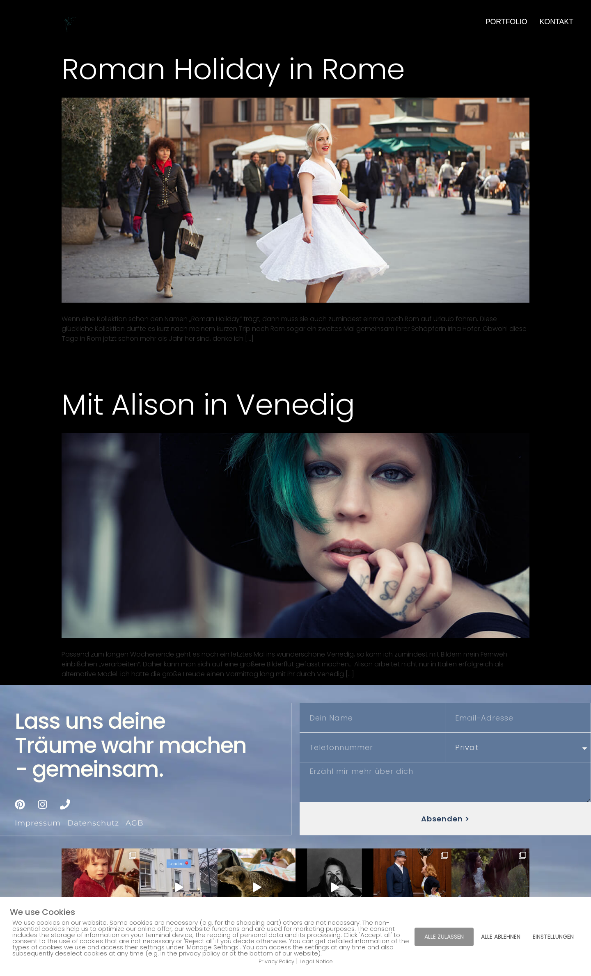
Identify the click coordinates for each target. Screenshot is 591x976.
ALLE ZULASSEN (444, 937)
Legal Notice (316, 961)
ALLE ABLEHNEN (500, 937)
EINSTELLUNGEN (553, 937)
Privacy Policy (276, 961)
